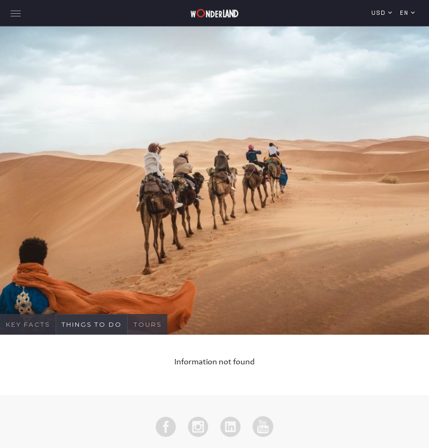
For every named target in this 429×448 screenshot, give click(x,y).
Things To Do (91, 324)
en (405, 13)
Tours (147, 324)
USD (379, 13)
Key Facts (28, 324)
